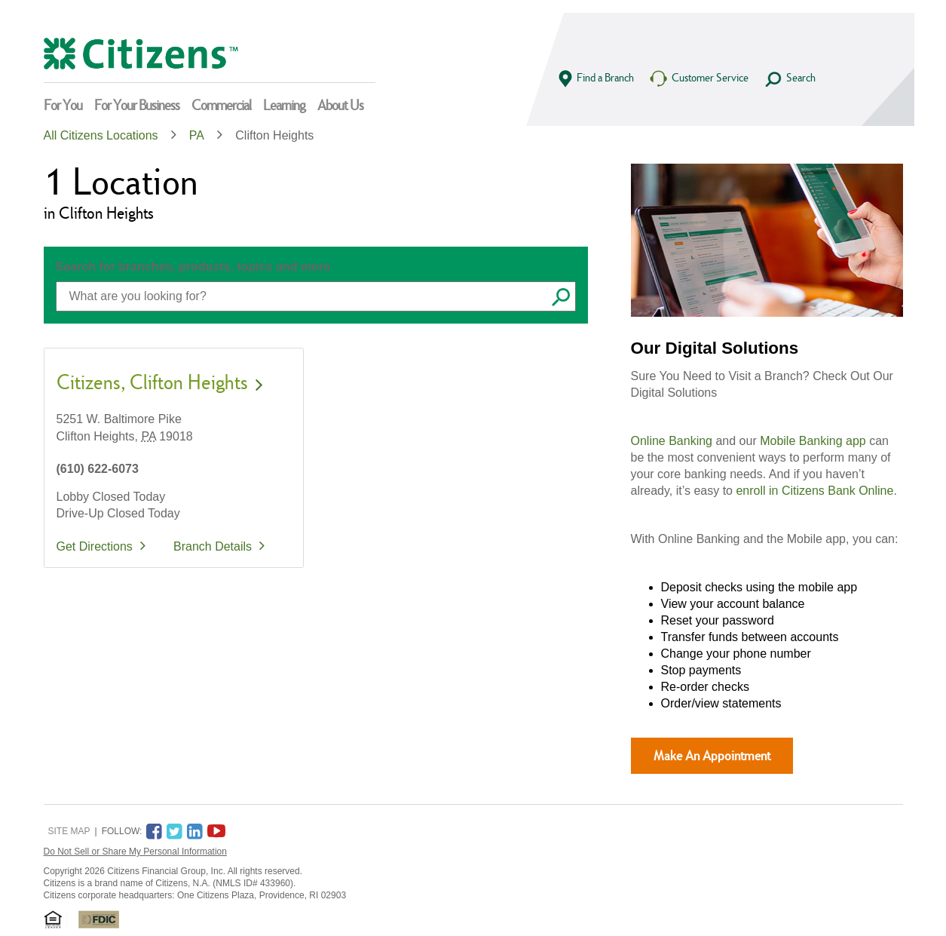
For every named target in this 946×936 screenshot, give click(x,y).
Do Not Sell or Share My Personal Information (135, 851)
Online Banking (672, 440)
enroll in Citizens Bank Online (814, 490)
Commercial (221, 105)
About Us (340, 105)
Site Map (69, 831)
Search (790, 79)
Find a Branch (596, 78)
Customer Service (699, 78)
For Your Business (136, 105)
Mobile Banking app (813, 440)
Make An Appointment (712, 755)
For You (63, 105)
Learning (284, 105)
